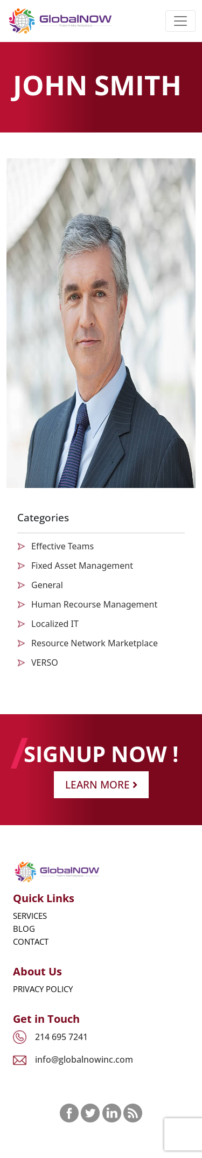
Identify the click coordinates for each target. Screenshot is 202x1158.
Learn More (101, 784)
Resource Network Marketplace (94, 643)
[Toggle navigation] (180, 21)
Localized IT (55, 624)
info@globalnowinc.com (84, 1059)
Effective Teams (62, 546)
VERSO (44, 662)
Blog (24, 928)
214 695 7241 (61, 1037)
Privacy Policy (43, 988)
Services (30, 915)
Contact (30, 941)
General (47, 585)
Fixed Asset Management (82, 565)
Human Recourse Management (94, 604)
